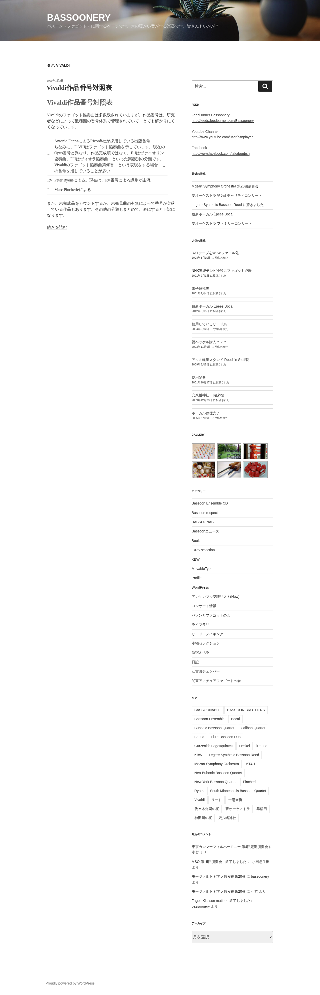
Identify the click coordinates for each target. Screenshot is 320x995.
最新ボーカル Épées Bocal (213, 214)
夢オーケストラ (238, 809)
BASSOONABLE (205, 522)
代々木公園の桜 (206, 809)
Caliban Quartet (253, 728)
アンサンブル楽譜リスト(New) (216, 597)
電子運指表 (200, 289)
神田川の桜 (203, 818)
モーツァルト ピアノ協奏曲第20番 (219, 876)
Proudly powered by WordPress (70, 983)
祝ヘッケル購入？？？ (209, 342)
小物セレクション (206, 643)
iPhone (262, 746)
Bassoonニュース (205, 531)
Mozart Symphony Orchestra (216, 764)
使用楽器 (199, 377)
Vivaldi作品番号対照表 (79, 87)
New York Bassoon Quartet (215, 782)
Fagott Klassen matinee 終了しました (221, 901)
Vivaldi (199, 800)
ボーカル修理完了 (206, 413)
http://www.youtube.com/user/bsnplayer (222, 137)
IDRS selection (203, 550)
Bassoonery (79, 17)
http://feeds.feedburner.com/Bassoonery (223, 121)
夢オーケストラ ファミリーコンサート (222, 223)
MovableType (202, 569)
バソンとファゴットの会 (211, 615)
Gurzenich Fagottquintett (213, 746)
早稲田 (261, 809)
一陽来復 (235, 800)
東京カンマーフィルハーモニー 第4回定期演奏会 (230, 847)
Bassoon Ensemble (209, 719)
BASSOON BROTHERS (246, 710)
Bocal (235, 719)
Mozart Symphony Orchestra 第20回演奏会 (225, 186)
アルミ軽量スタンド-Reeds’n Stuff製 (220, 360)
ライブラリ (200, 625)
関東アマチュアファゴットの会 (216, 681)
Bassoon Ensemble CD (210, 503)
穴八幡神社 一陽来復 (208, 395)
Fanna (199, 737)
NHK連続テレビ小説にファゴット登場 (222, 271)
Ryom (199, 791)
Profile (197, 578)
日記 (195, 662)
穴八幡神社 (227, 818)
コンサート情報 (204, 606)
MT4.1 (251, 764)
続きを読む (57, 227)
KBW (196, 559)
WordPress (200, 587)
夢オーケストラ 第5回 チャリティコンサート (227, 195)
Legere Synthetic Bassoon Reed (234, 755)
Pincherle (250, 782)
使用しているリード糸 (209, 324)
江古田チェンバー (206, 671)
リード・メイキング (207, 634)
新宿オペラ (200, 653)
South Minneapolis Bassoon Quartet (238, 791)
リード (216, 800)
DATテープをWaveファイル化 (215, 253)
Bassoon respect (205, 513)
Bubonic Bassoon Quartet (214, 728)
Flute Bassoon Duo (225, 737)
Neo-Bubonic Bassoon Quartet (218, 773)
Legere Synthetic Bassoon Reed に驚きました (228, 205)
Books (197, 541)
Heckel (244, 746)
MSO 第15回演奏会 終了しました (219, 862)
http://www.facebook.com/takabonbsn (221, 154)
